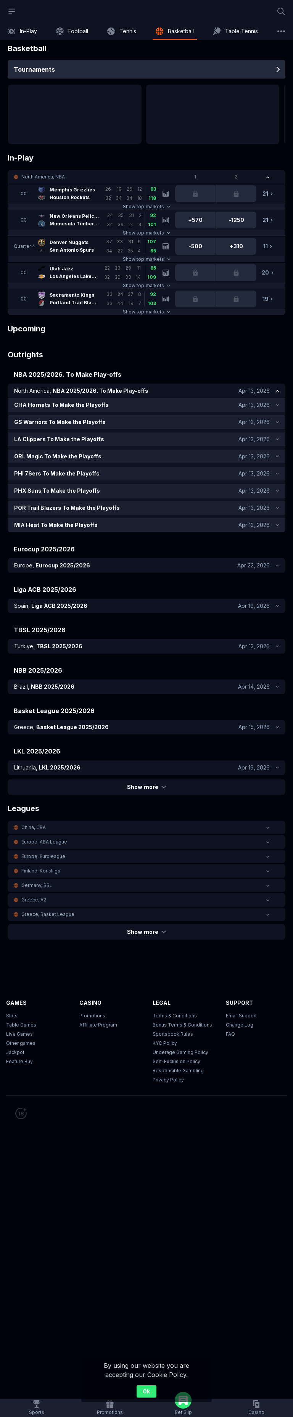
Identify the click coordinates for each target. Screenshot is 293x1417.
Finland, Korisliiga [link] (40, 871)
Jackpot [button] (15, 1052)
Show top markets (146, 206)
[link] (22, 31)
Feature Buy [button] (19, 1061)
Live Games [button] (19, 1034)
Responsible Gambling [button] (178, 1070)
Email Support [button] (241, 1016)
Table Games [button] (21, 1025)
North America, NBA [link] (43, 177)
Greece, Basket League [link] (47, 914)
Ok (146, 1391)
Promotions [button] (92, 1016)
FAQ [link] (230, 1034)
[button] (146, 177)
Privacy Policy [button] (168, 1080)
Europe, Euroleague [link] (43, 856)
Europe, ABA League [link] (44, 842)
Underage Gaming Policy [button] (180, 1052)
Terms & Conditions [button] (175, 1016)
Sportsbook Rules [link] (173, 1034)
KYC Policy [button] (165, 1043)
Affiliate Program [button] (98, 1025)
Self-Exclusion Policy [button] (176, 1061)
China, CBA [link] (33, 827)
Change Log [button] (239, 1025)
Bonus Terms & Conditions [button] (182, 1025)
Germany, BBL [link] (36, 885)
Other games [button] (20, 1043)
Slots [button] (12, 1016)
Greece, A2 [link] (33, 900)
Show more (146, 787)
